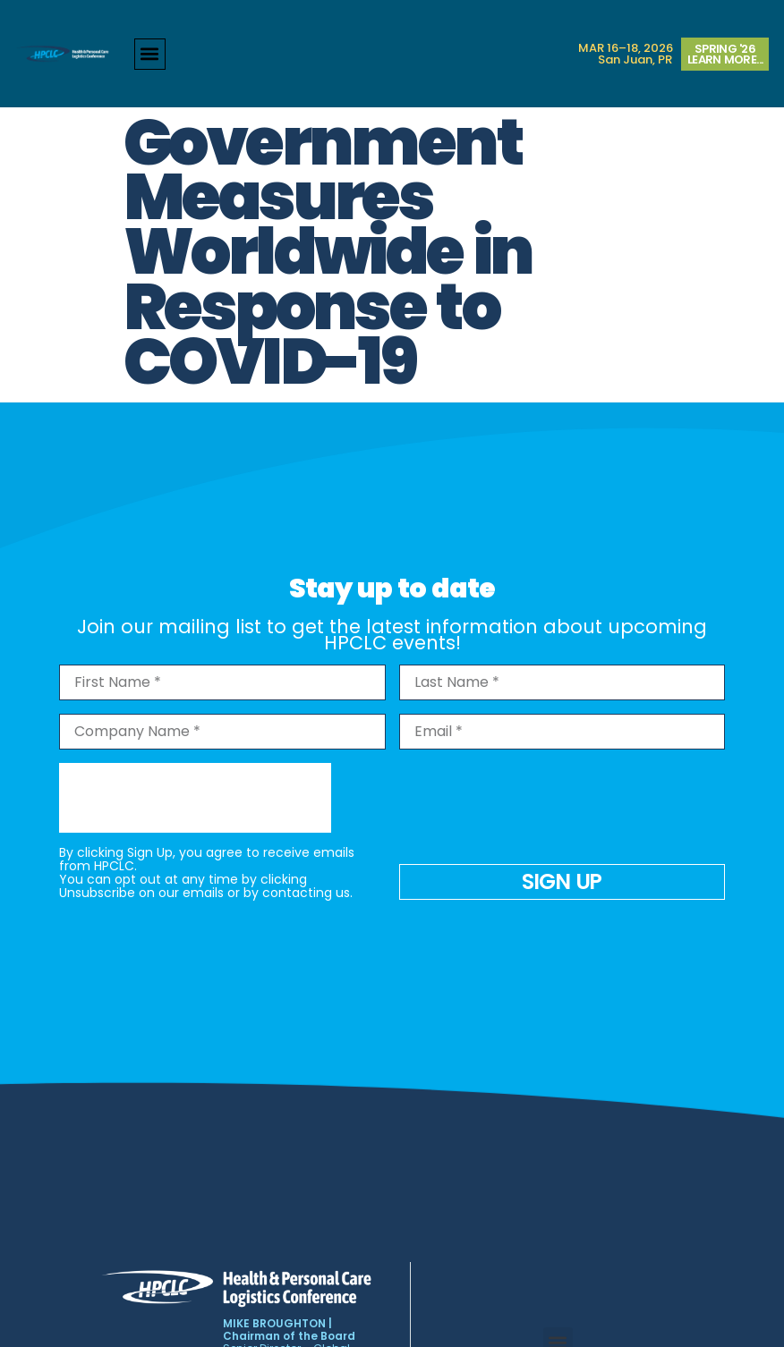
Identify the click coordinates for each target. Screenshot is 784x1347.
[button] (150, 54)
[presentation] (195, 798)
